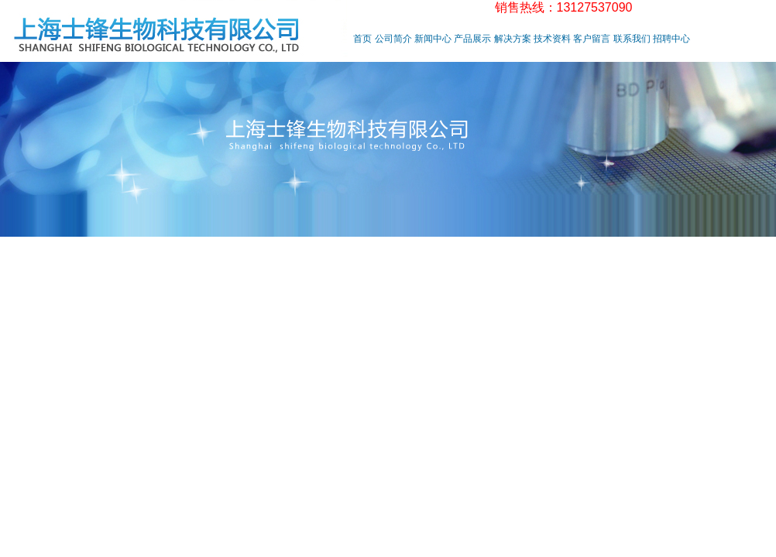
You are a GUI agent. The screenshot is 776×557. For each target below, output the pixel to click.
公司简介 (393, 38)
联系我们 (632, 38)
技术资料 (552, 38)
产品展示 (472, 38)
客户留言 (591, 38)
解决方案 (512, 38)
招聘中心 (671, 38)
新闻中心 (433, 38)
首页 (362, 38)
